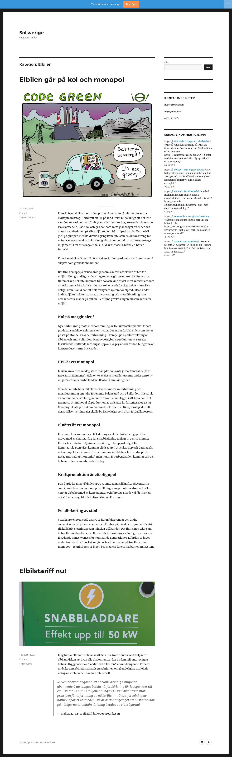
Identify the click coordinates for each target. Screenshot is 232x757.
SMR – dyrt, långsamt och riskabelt (192, 141)
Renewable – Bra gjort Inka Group (191, 216)
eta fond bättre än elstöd (186, 191)
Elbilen (23, 213)
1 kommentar (26, 663)
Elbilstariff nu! (42, 571)
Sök (166, 62)
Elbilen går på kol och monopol (71, 79)
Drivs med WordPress (44, 742)
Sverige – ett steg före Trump (189, 169)
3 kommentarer (27, 217)
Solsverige (31, 32)
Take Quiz (131, 4)
